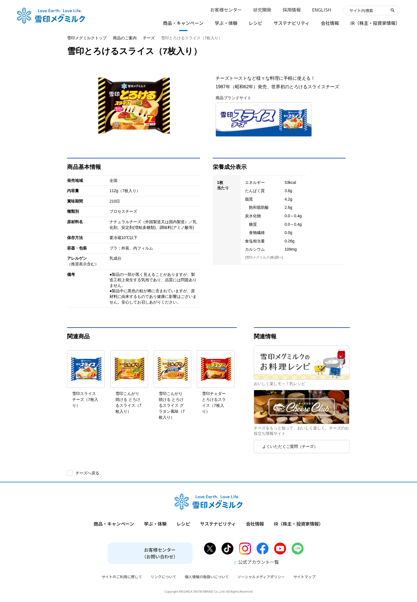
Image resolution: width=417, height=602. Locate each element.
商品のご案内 (125, 38)
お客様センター (226, 9)
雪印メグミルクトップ (87, 38)
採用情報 (292, 9)
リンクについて (163, 576)
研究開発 (262, 9)
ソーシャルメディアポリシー (261, 576)
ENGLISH (321, 9)
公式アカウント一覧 (256, 561)
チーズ (149, 38)
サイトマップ (304, 576)
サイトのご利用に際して (122, 576)
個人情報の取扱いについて (207, 576)
